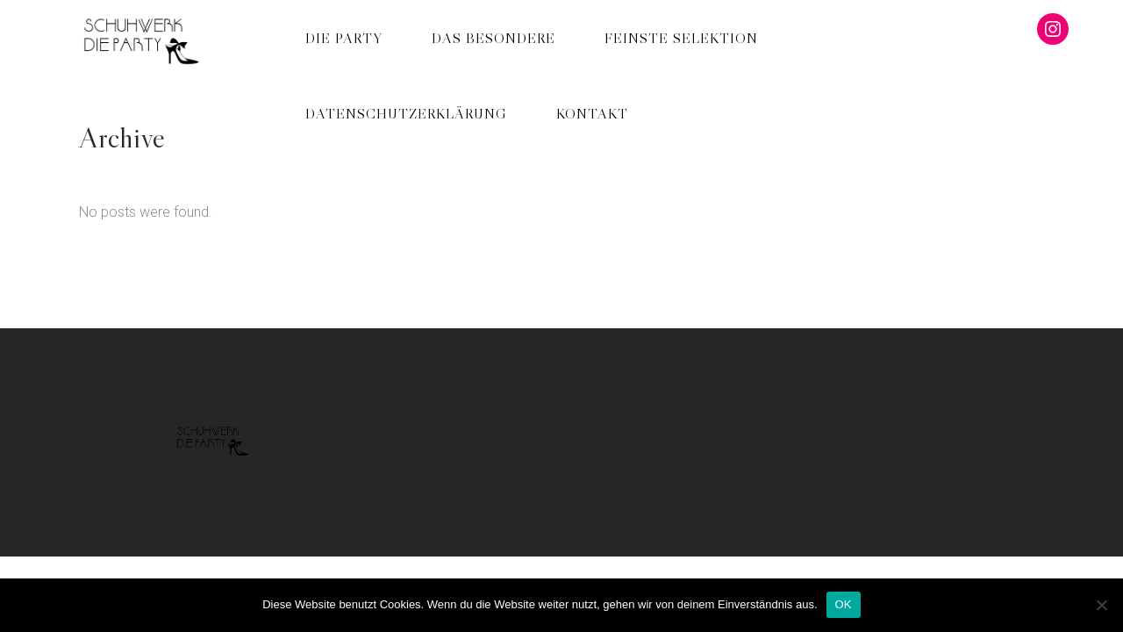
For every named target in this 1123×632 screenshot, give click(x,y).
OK (843, 604)
